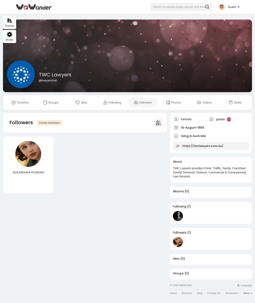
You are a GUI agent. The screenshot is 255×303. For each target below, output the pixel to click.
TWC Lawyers (55, 74)
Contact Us (213, 293)
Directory (187, 293)
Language (244, 285)
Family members (49, 122)
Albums (178, 191)
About (173, 293)
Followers (179, 232)
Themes (9, 22)
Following (179, 206)
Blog (199, 293)
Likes (176, 258)
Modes (9, 36)
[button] (181, 7)
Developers (231, 293)
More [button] (247, 293)
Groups (178, 273)
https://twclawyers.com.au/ (202, 146)
